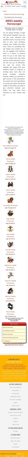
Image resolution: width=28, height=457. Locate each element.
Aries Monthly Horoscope (8, 330)
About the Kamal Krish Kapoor (15, 412)
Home (4, 11)
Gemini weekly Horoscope (10, 176)
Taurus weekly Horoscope (10, 160)
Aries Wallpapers (6, 341)
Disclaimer (22, 456)
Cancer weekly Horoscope (10, 191)
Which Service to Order (15, 415)
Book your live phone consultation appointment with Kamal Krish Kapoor (14, 367)
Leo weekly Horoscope (10, 205)
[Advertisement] (14, 111)
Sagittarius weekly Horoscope (10, 266)
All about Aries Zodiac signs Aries (10, 337)
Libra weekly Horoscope (10, 235)
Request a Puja (15, 405)
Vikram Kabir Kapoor (15, 441)
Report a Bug (15, 424)
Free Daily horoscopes (10, 343)
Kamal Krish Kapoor (16, 345)
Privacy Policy (15, 456)
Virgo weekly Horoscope (10, 220)
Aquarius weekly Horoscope (10, 297)
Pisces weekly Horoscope (10, 313)
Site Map (15, 431)
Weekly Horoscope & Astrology (14, 14)
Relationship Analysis (15, 396)
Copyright (8, 456)
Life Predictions (15, 390)
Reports (15, 402)
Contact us (15, 418)
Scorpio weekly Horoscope (10, 251)
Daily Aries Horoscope (8, 327)
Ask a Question (15, 393)
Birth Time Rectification (15, 387)
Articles (15, 444)
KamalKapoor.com (20, 453)
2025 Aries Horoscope (8, 334)
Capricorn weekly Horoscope (10, 282)
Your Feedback (15, 447)
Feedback (15, 421)
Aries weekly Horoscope (10, 146)
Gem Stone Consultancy (15, 399)
